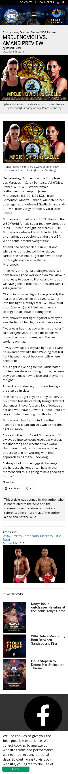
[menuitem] (58, 2)
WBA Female (48, 32)
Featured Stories (29, 32)
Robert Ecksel (14, 48)
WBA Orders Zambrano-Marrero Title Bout (32, 538)
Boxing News (10, 32)
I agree (15, 769)
